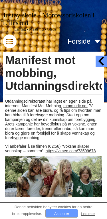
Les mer (88, 214)
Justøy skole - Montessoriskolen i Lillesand (48, 19)
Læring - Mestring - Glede (35, 29)
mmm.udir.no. (75, 106)
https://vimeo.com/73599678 (71, 151)
